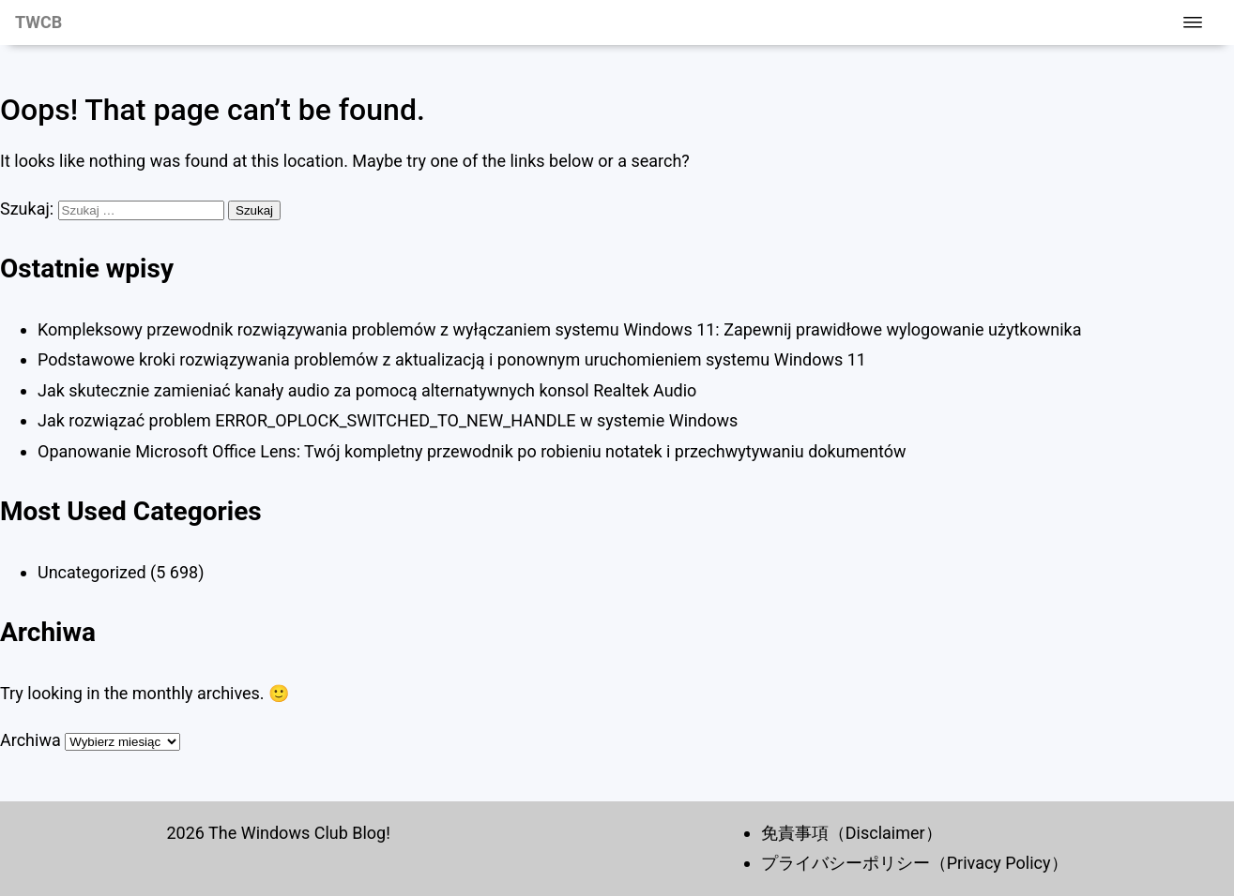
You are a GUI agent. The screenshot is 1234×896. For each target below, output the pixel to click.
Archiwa (30, 740)
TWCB (38, 22)
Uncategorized (92, 572)
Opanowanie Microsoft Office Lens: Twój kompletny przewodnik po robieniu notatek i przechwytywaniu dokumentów (472, 451)
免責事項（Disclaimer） (851, 833)
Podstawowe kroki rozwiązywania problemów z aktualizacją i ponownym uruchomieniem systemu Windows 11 (452, 359)
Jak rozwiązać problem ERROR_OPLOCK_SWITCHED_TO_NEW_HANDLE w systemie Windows (388, 420)
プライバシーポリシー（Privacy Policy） (914, 863)
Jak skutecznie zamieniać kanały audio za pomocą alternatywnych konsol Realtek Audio (367, 390)
